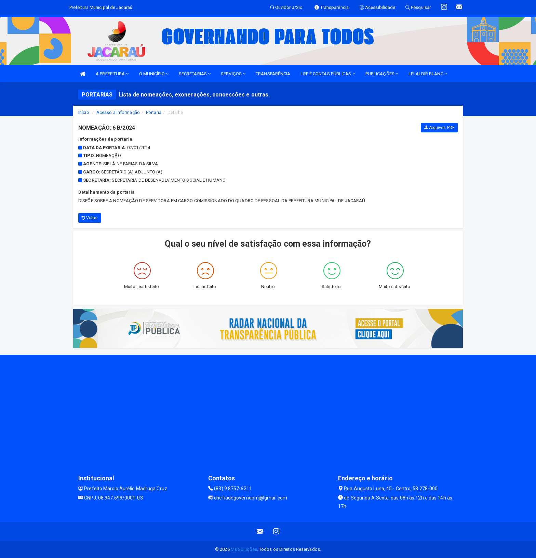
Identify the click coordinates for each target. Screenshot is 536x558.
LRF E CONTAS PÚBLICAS (327, 73)
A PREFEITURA (112, 73)
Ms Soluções (244, 549)
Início (83, 112)
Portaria (153, 112)
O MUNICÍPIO (154, 73)
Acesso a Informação (118, 112)
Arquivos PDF (439, 127)
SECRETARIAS (195, 73)
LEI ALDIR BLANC (427, 73)
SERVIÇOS (233, 73)
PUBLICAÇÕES (381, 73)
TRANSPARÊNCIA (273, 73)
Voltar (90, 218)
